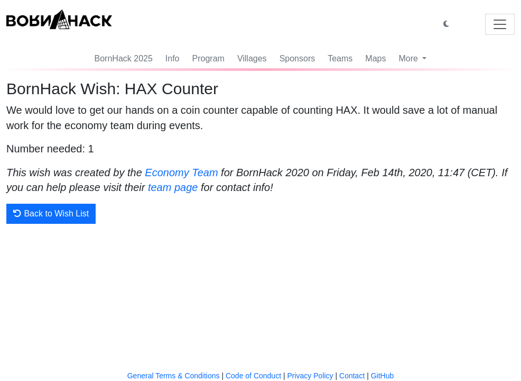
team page (173, 187)
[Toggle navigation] (500, 24)
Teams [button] (340, 58)
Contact (352, 375)
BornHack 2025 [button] (124, 58)
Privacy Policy (310, 375)
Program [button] (208, 58)
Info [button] (172, 58)
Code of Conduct (253, 375)
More (409, 58)
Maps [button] (375, 58)
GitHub (382, 375)
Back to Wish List (51, 213)
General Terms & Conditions (173, 375)
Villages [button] (252, 58)
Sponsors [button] (297, 58)
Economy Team (181, 172)
